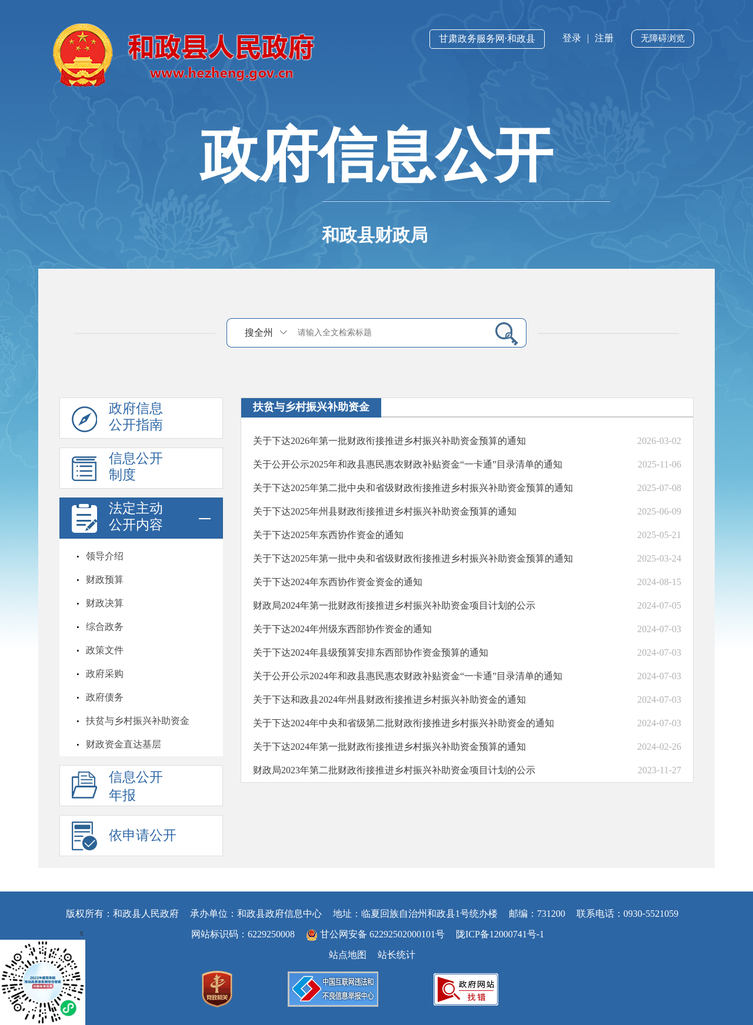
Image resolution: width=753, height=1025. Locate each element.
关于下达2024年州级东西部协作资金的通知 (342, 629)
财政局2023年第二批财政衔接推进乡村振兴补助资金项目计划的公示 (394, 770)
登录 (571, 38)
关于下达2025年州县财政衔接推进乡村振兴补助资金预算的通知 (385, 511)
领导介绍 (105, 556)
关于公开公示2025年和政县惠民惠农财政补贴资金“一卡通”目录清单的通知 (407, 464)
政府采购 (105, 674)
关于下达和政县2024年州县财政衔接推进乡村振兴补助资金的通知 (389, 700)
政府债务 (105, 697)
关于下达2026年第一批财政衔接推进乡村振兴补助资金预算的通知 (389, 441)
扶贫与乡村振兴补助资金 (137, 721)
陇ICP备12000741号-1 (500, 934)
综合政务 (105, 627)
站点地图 (347, 955)
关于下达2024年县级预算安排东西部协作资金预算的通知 (370, 652)
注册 (604, 38)
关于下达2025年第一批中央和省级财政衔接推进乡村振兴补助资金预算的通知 (413, 558)
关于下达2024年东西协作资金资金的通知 (337, 582)
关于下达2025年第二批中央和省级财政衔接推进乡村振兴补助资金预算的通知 (413, 488)
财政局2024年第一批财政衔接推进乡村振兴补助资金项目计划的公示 (394, 605)
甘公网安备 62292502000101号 (376, 934)
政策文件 (105, 650)
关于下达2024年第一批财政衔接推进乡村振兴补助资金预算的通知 (389, 747)
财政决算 (105, 603)
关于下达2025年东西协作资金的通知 (328, 535)
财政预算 (105, 580)
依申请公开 (142, 835)
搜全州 (259, 333)
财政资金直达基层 (123, 744)
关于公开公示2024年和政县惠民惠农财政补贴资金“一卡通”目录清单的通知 (407, 676)
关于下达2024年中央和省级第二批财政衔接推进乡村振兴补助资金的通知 (403, 723)
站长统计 (396, 955)
